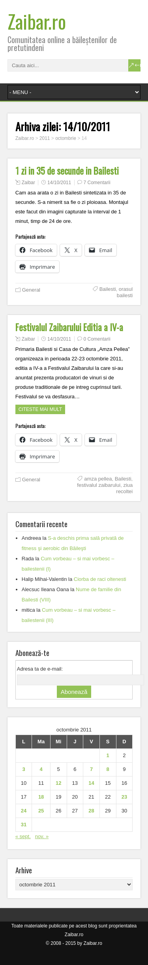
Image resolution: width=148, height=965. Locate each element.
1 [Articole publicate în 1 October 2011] (108, 755)
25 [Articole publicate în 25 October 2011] (41, 811)
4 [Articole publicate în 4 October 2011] (41, 769)
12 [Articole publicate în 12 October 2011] (58, 783)
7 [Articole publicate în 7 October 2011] (91, 769)
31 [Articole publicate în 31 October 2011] (23, 824)
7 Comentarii (97, 182)
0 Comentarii (97, 339)
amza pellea (98, 479)
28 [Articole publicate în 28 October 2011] (91, 811)
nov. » (42, 836)
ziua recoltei (124, 488)
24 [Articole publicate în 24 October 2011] (23, 811)
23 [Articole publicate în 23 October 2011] (124, 797)
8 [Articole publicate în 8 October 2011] (108, 769)
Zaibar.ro (36, 21)
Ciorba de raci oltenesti (100, 579)
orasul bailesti (125, 292)
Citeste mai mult (40, 409)
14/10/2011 (59, 182)
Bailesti (107, 289)
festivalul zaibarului (98, 485)
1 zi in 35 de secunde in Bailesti (67, 170)
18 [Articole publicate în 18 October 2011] (41, 797)
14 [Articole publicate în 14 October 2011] (91, 783)
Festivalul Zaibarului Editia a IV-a (69, 327)
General (31, 290)
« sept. (23, 836)
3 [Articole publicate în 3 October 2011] (23, 769)
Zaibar (28, 182)
